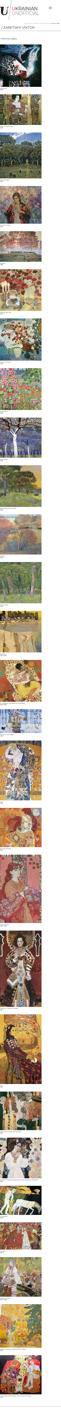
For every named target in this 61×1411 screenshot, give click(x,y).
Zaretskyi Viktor (37, 23)
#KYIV (30, 23)
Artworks (46, 23)
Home (26, 23)
